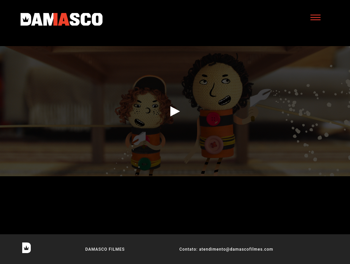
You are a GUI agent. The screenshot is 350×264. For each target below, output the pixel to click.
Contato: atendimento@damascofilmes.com (226, 249)
